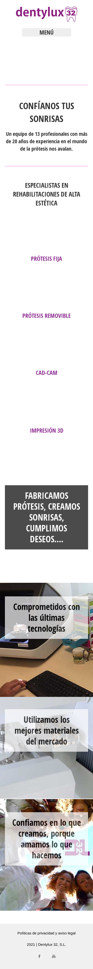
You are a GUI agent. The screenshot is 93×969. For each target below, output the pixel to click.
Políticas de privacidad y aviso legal (46, 933)
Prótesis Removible (46, 316)
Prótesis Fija (46, 258)
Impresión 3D (46, 430)
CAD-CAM (46, 373)
